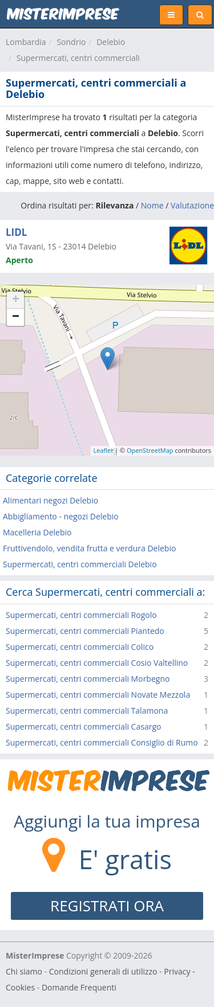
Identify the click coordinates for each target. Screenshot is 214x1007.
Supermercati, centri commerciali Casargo (83, 726)
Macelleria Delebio (37, 532)
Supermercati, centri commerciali (78, 57)
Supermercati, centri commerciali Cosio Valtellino (97, 662)
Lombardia (26, 41)
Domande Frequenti (79, 987)
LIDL (16, 232)
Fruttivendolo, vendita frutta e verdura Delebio (89, 548)
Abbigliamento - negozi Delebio (61, 516)
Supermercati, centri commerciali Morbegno (87, 678)
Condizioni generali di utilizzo (103, 971)
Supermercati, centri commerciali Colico (80, 646)
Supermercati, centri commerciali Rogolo (81, 614)
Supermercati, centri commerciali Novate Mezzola (98, 694)
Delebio (110, 41)
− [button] (15, 317)
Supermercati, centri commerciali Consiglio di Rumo (102, 742)
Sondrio (71, 41)
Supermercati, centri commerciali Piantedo (85, 630)
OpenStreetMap (150, 450)
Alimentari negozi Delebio (50, 500)
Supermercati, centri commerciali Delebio (80, 564)
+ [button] (15, 300)
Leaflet (104, 450)
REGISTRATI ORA (107, 905)
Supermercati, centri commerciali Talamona (87, 710)
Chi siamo (24, 971)
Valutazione (192, 205)
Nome (152, 205)
